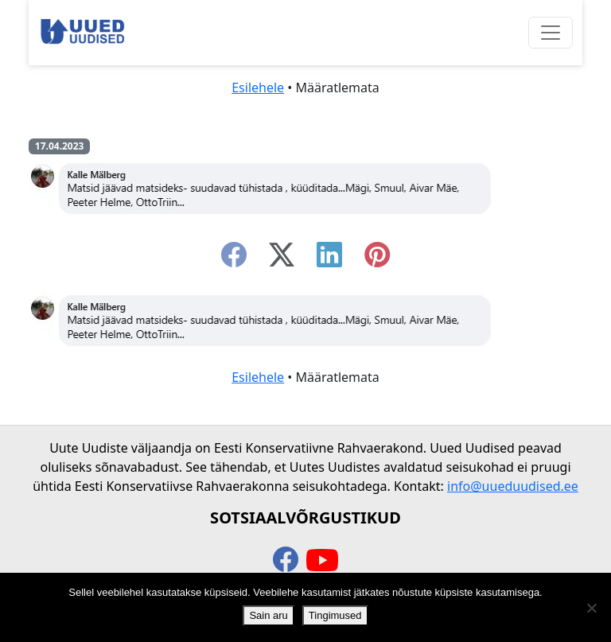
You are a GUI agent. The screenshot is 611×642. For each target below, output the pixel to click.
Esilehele (258, 87)
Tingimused (335, 615)
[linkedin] (329, 259)
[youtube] (322, 561)
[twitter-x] (281, 259)
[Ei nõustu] (591, 608)
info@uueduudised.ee (512, 486)
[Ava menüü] (550, 33)
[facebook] (234, 259)
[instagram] (377, 259)
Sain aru (268, 615)
